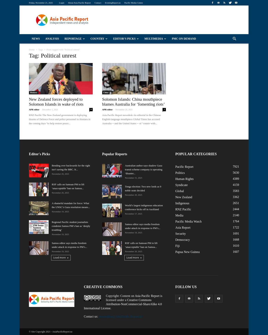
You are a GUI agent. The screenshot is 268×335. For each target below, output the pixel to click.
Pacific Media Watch (188, 221)
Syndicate (181, 185)
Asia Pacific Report (147, 296)
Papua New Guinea (187, 252)
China (105, 92)
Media (179, 215)
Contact (97, 3)
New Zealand (183, 197)
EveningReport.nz (113, 3)
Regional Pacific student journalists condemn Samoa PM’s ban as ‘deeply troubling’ (71, 226)
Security (180, 233)
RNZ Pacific (183, 209)
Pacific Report (184, 166)
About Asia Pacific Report (79, 3)
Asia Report (182, 227)
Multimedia (155, 38)
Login (61, 3)
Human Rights (184, 179)
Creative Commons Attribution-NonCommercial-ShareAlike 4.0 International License (123, 304)
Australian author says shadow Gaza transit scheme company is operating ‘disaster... (143, 169)
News (36, 38)
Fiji (177, 245)
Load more (60, 257)
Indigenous (182, 203)
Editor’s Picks (126, 38)
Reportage (75, 38)
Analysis (52, 38)
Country (99, 38)
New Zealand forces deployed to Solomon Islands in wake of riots (56, 102)
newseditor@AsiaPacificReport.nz (120, 316)
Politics (180, 172)
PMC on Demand (184, 38)
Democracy (182, 239)
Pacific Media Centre (133, 3)
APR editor (34, 109)
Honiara (33, 92)
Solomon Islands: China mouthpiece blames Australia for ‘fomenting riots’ (133, 102)
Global (179, 191)
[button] (234, 39)
